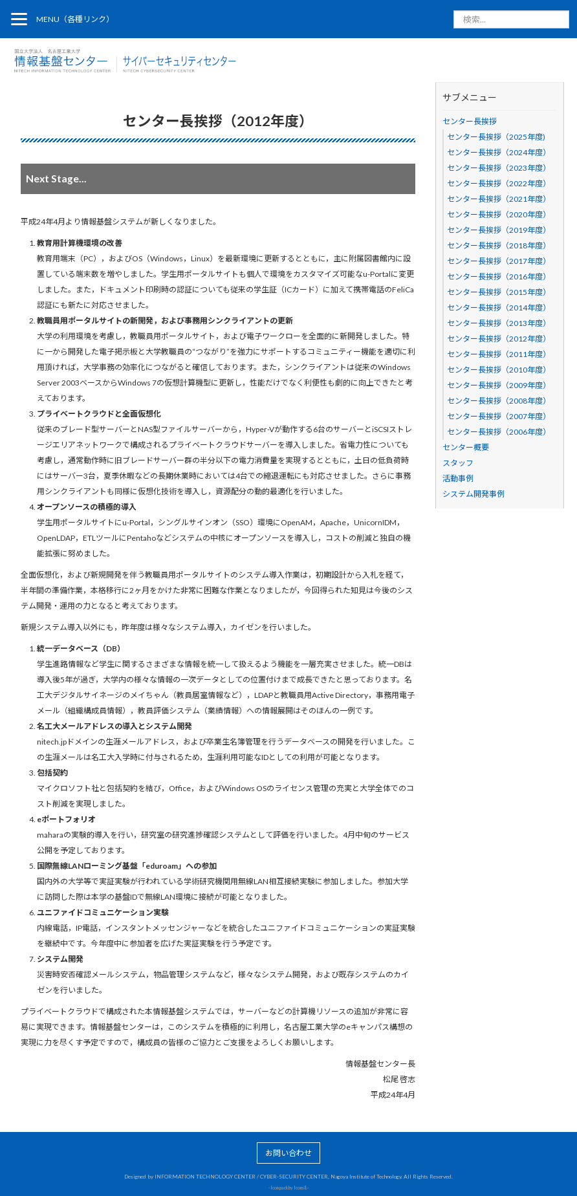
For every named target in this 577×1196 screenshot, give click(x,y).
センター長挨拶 (469, 121)
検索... (453, 10)
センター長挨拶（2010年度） (498, 370)
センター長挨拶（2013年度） (498, 323)
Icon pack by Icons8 (288, 1187)
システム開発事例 (473, 494)
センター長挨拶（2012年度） (498, 338)
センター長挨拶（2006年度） (498, 432)
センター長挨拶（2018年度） (498, 245)
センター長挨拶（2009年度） (498, 385)
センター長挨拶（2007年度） (498, 416)
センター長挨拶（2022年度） (498, 183)
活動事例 (458, 478)
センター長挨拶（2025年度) (496, 137)
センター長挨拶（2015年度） (498, 292)
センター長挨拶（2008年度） (498, 401)
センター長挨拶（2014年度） (498, 307)
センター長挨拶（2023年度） (498, 168)
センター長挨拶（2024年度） (498, 152)
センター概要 (465, 447)
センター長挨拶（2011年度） (498, 354)
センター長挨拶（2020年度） (498, 214)
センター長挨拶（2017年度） (498, 261)
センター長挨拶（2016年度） (498, 276)
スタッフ (458, 463)
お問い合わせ (288, 1153)
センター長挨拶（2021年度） (498, 199)
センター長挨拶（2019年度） (498, 230)
